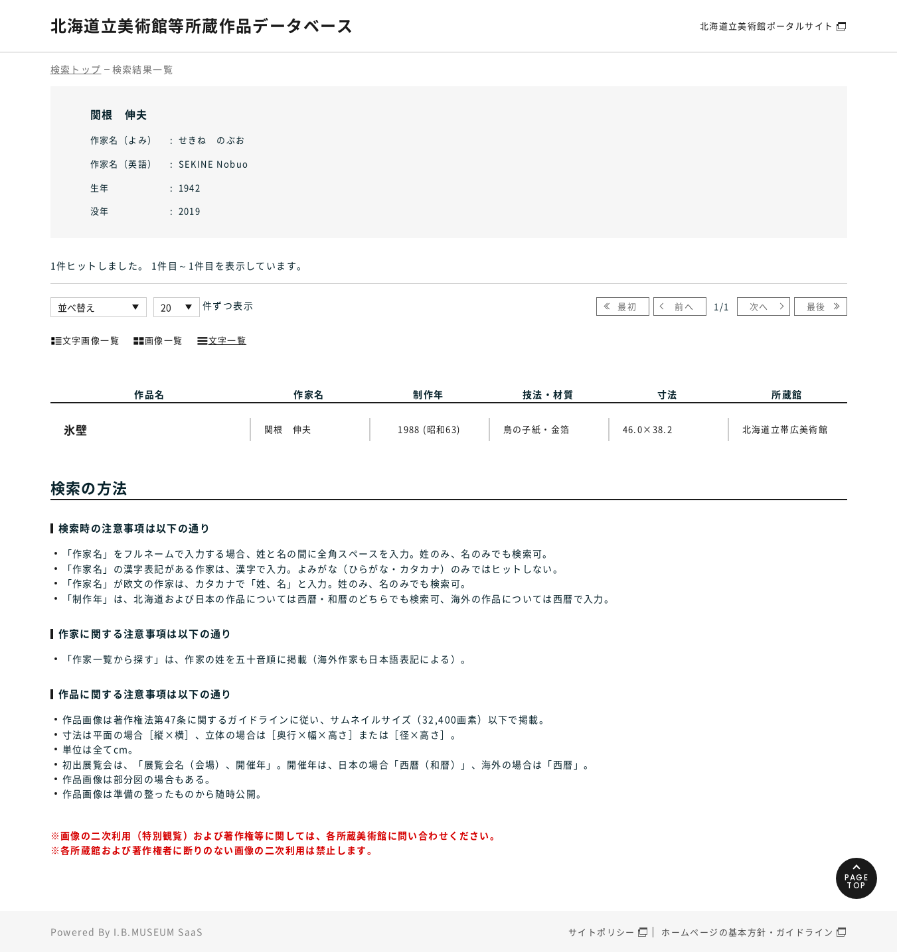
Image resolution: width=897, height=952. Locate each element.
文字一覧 (222, 339)
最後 (816, 306)
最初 (627, 306)
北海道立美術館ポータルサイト (767, 25)
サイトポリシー (601, 931)
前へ (684, 306)
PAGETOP (857, 881)
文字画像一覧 (85, 339)
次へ (759, 306)
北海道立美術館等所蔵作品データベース (202, 25)
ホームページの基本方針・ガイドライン (747, 931)
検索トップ (76, 69)
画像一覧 (158, 339)
